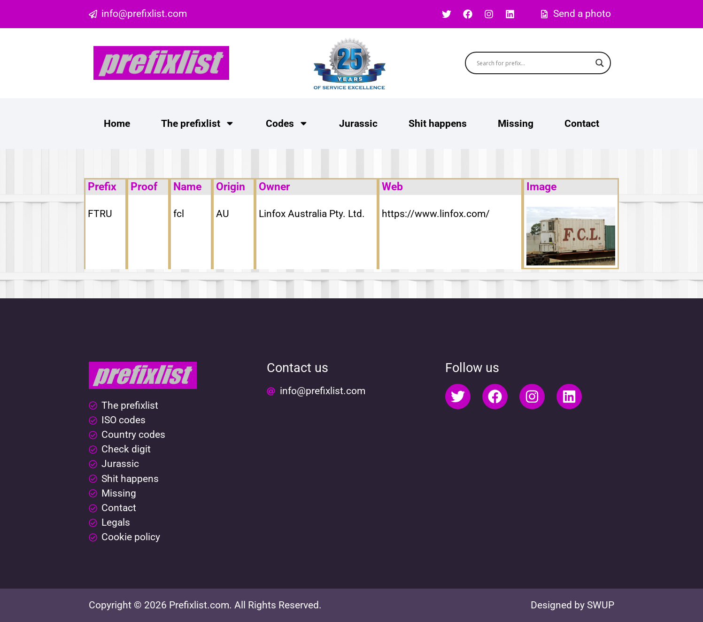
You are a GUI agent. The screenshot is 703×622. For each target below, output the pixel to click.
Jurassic (358, 123)
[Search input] (534, 63)
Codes (287, 123)
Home (117, 123)
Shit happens (438, 123)
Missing (515, 123)
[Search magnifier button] (599, 63)
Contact (581, 123)
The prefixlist (198, 123)
